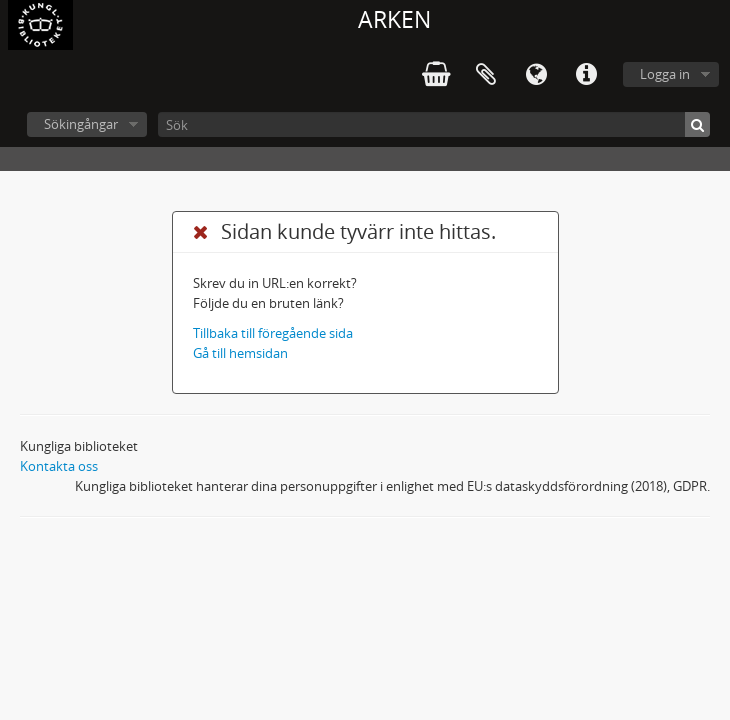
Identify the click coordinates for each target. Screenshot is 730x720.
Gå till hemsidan (240, 353)
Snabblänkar (586, 75)
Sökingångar (81, 124)
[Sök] (434, 124)
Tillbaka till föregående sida (273, 333)
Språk (536, 75)
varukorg (436, 75)
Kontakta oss (59, 466)
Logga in (665, 74)
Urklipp (486, 75)
